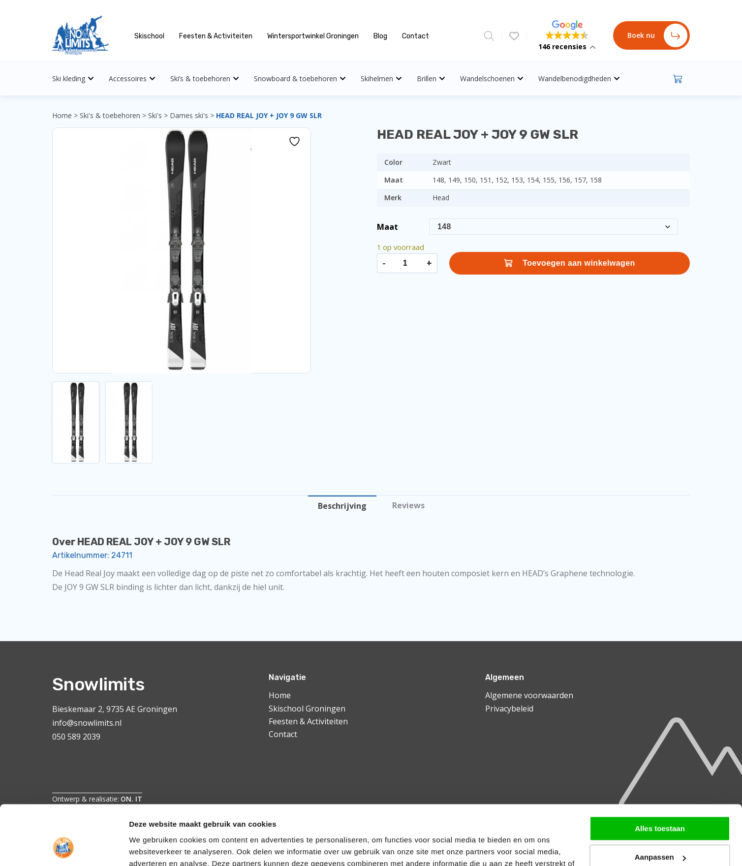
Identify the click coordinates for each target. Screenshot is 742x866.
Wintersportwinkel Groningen (313, 36)
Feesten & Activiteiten (215, 36)
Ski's (155, 115)
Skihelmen (381, 78)
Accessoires (132, 78)
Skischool (149, 36)
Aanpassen (660, 739)
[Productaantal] (405, 263)
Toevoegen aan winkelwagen (569, 263)
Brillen (431, 78)
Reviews (408, 505)
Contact (415, 36)
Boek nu (657, 35)
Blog (380, 36)
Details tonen (152, 784)
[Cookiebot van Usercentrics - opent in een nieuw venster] (64, 784)
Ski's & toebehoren (110, 115)
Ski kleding (73, 78)
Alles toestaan (660, 710)
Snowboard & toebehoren (300, 78)
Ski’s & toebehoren (204, 78)
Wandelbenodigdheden (579, 78)
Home (62, 115)
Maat (387, 226)
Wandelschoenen (492, 78)
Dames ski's (189, 115)
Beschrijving (342, 505)
